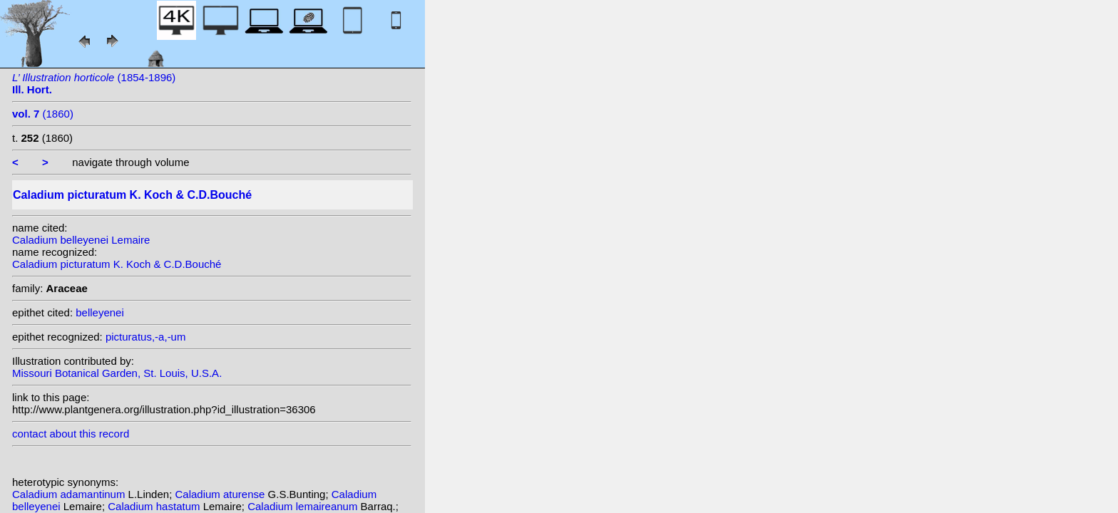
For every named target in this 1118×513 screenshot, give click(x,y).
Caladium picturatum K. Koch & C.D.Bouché (116, 264)
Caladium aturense (221, 494)
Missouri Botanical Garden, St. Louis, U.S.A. (117, 373)
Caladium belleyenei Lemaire (81, 240)
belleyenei (100, 312)
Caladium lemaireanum (303, 506)
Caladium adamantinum (70, 494)
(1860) (42, 114)
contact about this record (70, 434)
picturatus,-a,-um (146, 337)
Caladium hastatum (155, 506)
